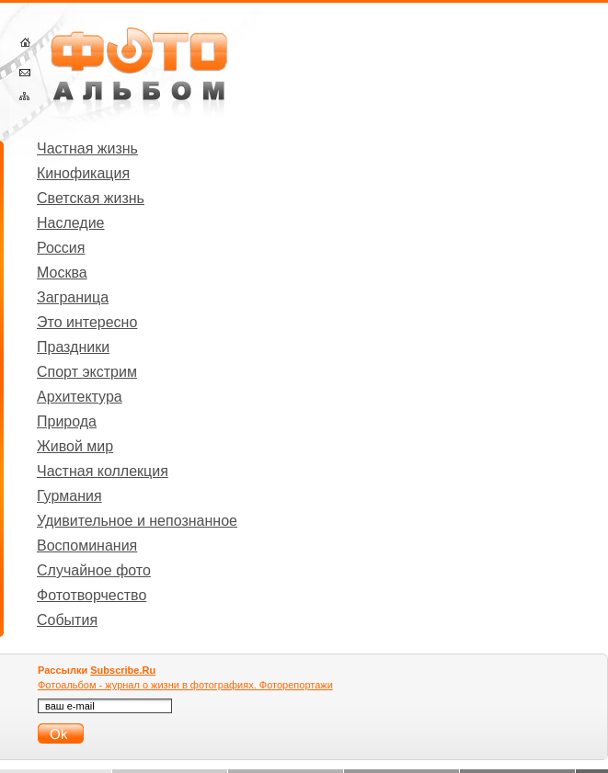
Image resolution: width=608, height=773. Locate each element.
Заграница (73, 297)
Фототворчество (91, 595)
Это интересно (87, 322)
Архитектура (79, 396)
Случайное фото (94, 570)
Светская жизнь (90, 198)
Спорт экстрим (87, 372)
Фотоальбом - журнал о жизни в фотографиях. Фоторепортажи (185, 684)
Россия (61, 248)
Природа (67, 421)
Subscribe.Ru (122, 670)
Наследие (71, 223)
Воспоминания (87, 545)
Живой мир (75, 446)
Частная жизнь (87, 148)
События (67, 620)
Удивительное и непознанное (137, 521)
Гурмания (69, 496)
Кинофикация (83, 173)
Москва (62, 272)
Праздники (73, 347)
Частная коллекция (102, 471)
